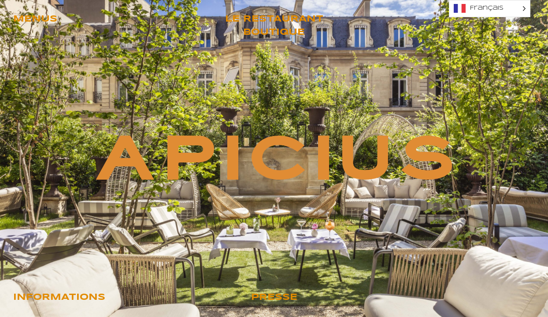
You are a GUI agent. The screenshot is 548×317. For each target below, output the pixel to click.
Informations (59, 297)
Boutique (274, 32)
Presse (274, 297)
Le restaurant (274, 19)
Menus (35, 19)
